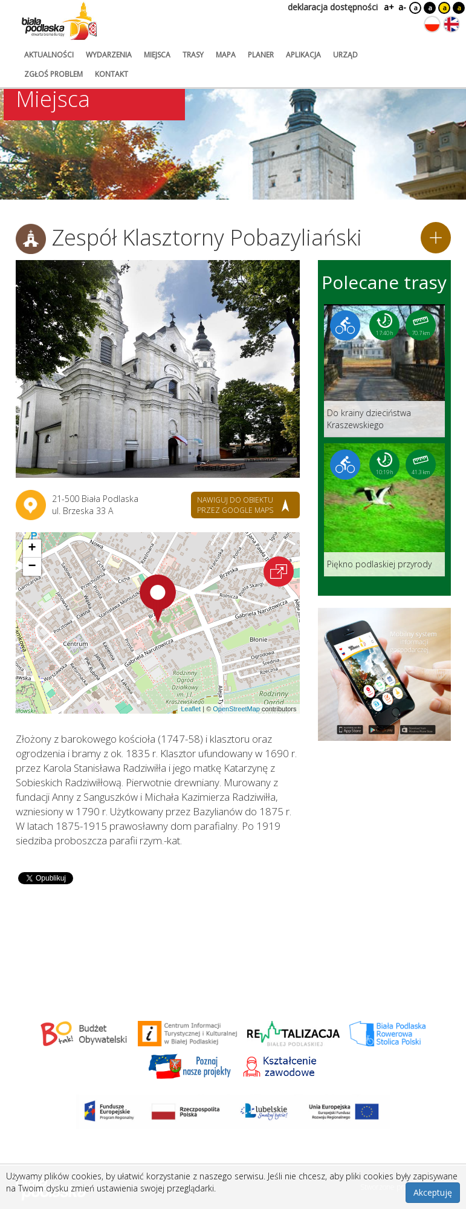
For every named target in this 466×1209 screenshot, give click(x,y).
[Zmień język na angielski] (451, 24)
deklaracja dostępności (333, 7)
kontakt (111, 74)
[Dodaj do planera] (436, 237)
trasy (193, 55)
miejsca (157, 55)
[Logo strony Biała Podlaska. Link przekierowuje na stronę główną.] (59, 21)
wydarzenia (109, 55)
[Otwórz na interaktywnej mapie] (279, 571)
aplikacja (303, 55)
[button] (158, 599)
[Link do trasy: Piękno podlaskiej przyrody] (384, 509)
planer (261, 55)
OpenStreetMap (236, 708)
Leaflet (191, 708)
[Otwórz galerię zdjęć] (158, 369)
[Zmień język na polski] (432, 24)
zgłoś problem (53, 74)
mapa (226, 55)
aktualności (49, 55)
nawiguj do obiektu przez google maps (235, 505)
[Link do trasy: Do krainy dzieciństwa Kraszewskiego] (384, 370)
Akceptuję (432, 1192)
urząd (345, 55)
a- (402, 7)
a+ (388, 7)
